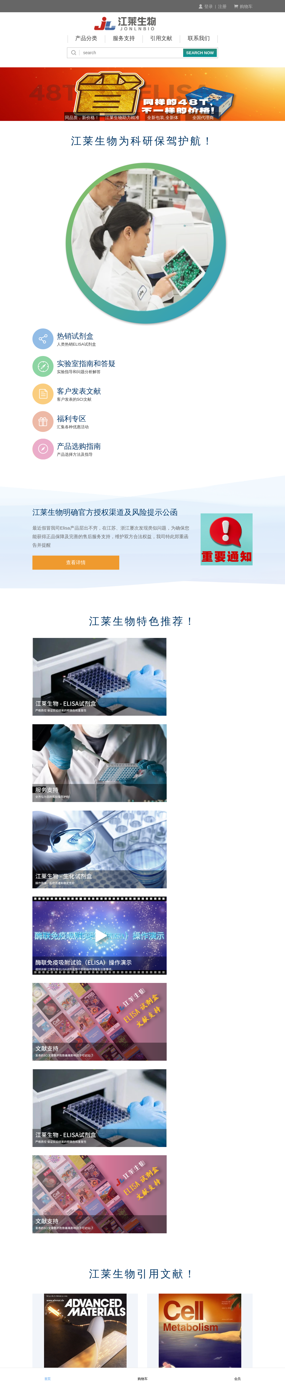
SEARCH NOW (200, 51)
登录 (205, 6)
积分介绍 (242, 1282)
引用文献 (161, 38)
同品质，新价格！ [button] (63, 131)
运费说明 (175, 1298)
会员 (237, 1375)
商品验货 (175, 1282)
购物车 (243, 6)
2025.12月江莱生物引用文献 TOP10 (184, 1033)
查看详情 (64, 523)
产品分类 (86, 38)
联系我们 (199, 38)
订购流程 (41, 1282)
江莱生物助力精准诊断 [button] (116, 131)
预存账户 (108, 1298)
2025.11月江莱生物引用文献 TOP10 (69, 1155)
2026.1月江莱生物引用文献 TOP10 (68, 1033)
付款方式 (108, 1282)
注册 (222, 6)
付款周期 (108, 1290)
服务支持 (124, 38)
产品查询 (41, 1290)
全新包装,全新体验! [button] (168, 131)
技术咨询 (242, 1290)
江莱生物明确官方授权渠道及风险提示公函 (107, 472)
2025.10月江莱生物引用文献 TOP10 (184, 1155)
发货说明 (175, 1290)
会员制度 (41, 1298)
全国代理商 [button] (221, 131)
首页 (47, 1375)
